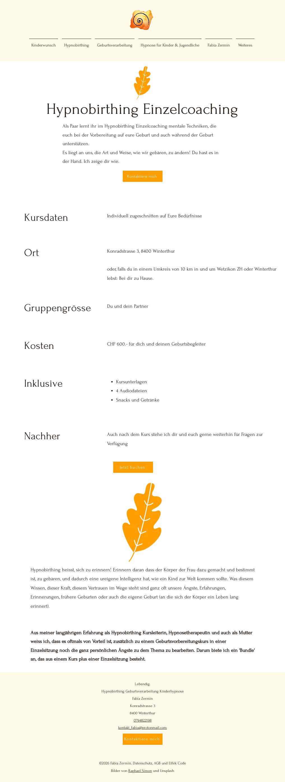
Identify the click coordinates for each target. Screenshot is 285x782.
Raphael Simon (140, 771)
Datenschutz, (143, 763)
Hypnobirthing (112, 691)
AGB (157, 763)
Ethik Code (177, 763)
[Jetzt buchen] (133, 467)
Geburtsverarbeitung (142, 691)
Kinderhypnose (172, 691)
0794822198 (143, 720)
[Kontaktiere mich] (143, 176)
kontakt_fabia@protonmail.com (142, 727)
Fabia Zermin (142, 698)
